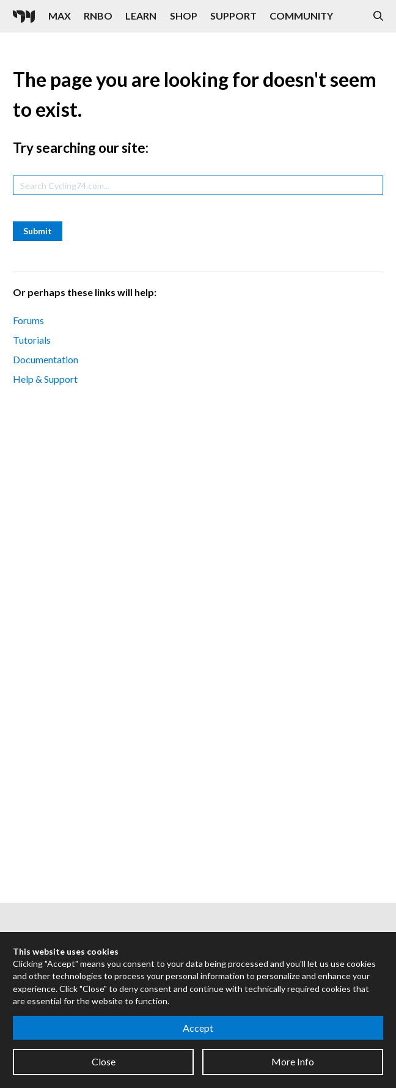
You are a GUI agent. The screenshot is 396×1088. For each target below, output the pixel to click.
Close (104, 1061)
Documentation (45, 359)
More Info (292, 1061)
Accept (198, 1028)
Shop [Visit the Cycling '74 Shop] (183, 15)
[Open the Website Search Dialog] (378, 16)
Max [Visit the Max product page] (59, 15)
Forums (28, 320)
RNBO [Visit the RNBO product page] (98, 15)
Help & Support (45, 379)
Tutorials (32, 340)
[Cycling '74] (24, 16)
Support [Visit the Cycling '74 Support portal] (233, 15)
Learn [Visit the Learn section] (140, 15)
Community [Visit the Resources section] (301, 15)
